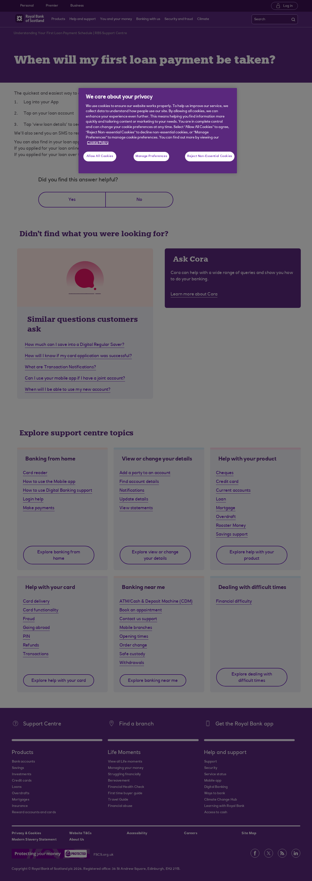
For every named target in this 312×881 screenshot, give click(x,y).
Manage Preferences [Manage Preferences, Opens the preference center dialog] (151, 156)
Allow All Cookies (100, 156)
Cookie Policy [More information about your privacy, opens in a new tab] (97, 143)
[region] (157, 130)
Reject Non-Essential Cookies (209, 156)
